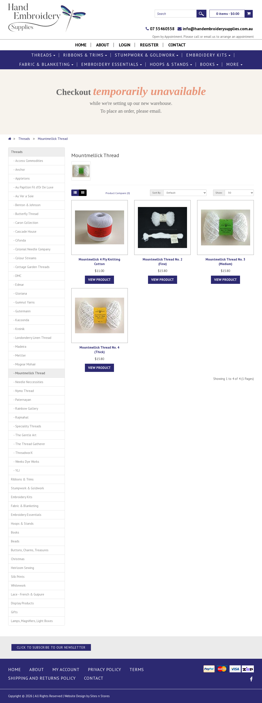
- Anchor (18, 169)
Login (124, 45)
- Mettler (18, 355)
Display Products (22, 603)
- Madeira (18, 346)
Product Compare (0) (118, 193)
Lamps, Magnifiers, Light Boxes (32, 621)
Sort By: (156, 192)
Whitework (18, 585)
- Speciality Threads (26, 426)
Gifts (14, 612)
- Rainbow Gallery (24, 408)
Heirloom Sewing (22, 568)
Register (149, 45)
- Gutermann (21, 311)
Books (209, 64)
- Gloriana (19, 293)
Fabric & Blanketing (46, 64)
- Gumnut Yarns (23, 302)
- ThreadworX (22, 453)
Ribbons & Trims (85, 55)
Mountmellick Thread (53, 139)
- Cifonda (18, 240)
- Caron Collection (24, 223)
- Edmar (17, 285)
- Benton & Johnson (26, 205)
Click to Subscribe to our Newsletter (51, 647)
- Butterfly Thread (24, 214)
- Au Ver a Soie (22, 196)
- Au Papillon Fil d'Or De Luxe (32, 187)
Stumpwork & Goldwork (147, 55)
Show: (219, 192)
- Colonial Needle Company (30, 249)
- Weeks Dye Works (25, 462)
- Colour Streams (23, 258)
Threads (43, 55)
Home (80, 45)
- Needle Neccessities (27, 382)
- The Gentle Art (23, 435)
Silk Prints (18, 577)
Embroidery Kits (208, 55)
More (234, 64)
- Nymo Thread (22, 391)
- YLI (15, 470)
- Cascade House (23, 231)
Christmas (18, 559)
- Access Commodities (27, 161)
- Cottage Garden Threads (30, 267)
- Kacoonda (20, 320)
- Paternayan (21, 400)
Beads (15, 541)
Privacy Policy (104, 669)
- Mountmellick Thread (28, 373)
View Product (99, 280)
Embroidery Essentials (111, 64)
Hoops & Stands (171, 64)
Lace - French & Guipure (27, 594)
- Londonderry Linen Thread (31, 338)
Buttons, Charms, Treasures (29, 550)
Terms (136, 669)
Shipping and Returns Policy (42, 678)
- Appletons (20, 178)
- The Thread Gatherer (28, 444)
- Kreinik (18, 329)
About (102, 45)
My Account (66, 669)
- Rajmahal (19, 417)
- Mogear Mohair (23, 364)
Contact (177, 45)
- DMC (16, 276)
